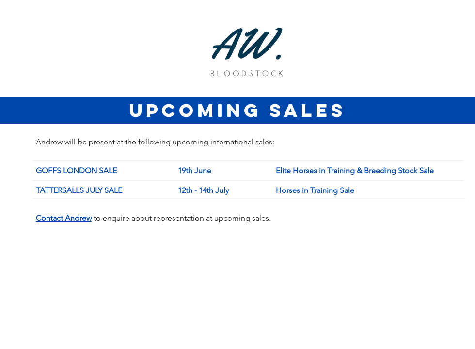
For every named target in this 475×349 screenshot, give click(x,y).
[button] (64, 217)
